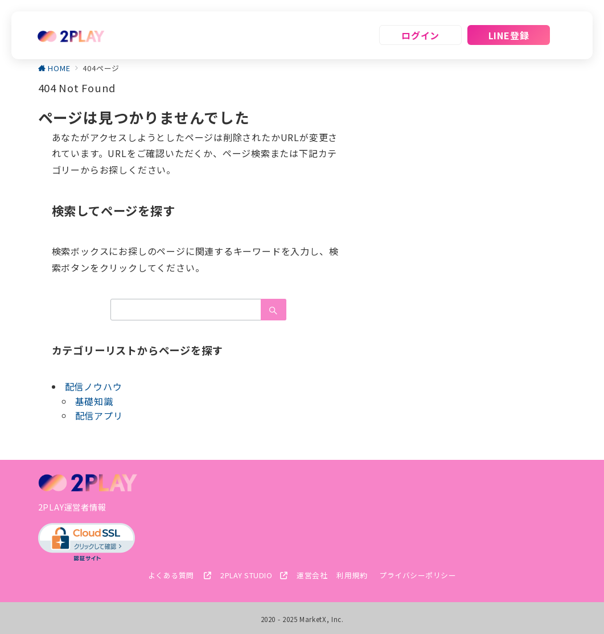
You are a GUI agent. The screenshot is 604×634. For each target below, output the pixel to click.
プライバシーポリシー (417, 575)
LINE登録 (508, 35)
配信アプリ (99, 415)
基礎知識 (94, 401)
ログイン (420, 35)
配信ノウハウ (93, 386)
